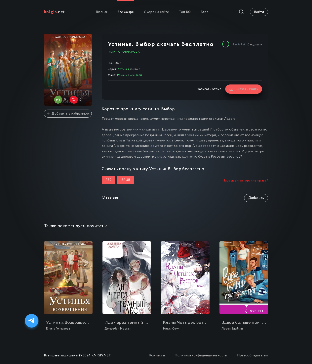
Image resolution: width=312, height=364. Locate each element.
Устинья (123, 69)
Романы (122, 75)
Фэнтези (136, 75)
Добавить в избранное (68, 113)
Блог (204, 12)
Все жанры (125, 12)
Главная (101, 12)
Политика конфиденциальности (201, 355)
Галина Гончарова (124, 52)
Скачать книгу (243, 89)
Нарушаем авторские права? (245, 180)
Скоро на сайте (156, 12)
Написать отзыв (209, 89)
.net (54, 12)
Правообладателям (252, 355)
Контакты (157, 355)
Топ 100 (185, 12)
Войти (259, 12)
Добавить (256, 197)
